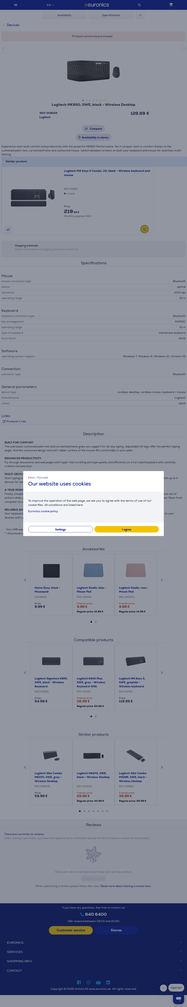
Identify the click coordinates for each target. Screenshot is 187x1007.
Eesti (31, 477)
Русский (42, 477)
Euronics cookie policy (43, 511)
